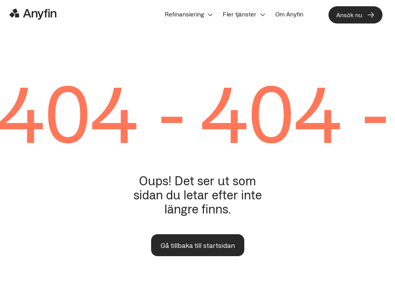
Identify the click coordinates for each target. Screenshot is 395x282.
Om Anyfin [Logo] (289, 14)
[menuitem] (189, 14)
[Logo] (32, 14)
